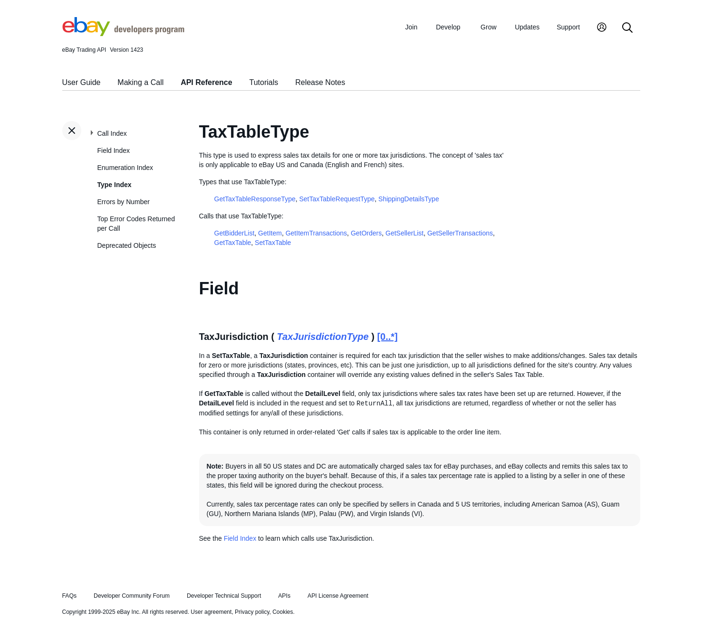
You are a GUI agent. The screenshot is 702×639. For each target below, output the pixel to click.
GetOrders (366, 233)
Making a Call (140, 82)
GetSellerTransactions (460, 233)
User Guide (81, 82)
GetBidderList (234, 233)
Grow (488, 27)
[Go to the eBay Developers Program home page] (123, 34)
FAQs (69, 595)
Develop (448, 27)
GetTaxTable (232, 242)
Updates (527, 27)
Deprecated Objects (126, 245)
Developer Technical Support (224, 595)
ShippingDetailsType (408, 199)
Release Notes (320, 82)
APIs (284, 595)
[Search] (627, 28)
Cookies (282, 612)
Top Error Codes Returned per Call (136, 223)
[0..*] (387, 336)
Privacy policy (252, 612)
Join (411, 27)
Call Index (112, 133)
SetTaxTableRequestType (337, 199)
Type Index (114, 184)
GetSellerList (404, 233)
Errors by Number (123, 202)
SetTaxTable (273, 242)
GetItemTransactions (316, 233)
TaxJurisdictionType (323, 336)
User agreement (211, 612)
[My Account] (602, 28)
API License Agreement (338, 595)
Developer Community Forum (132, 595)
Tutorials (264, 82)
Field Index (113, 150)
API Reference (206, 82)
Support (568, 27)
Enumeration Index (125, 167)
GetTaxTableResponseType (255, 199)
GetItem (270, 233)
